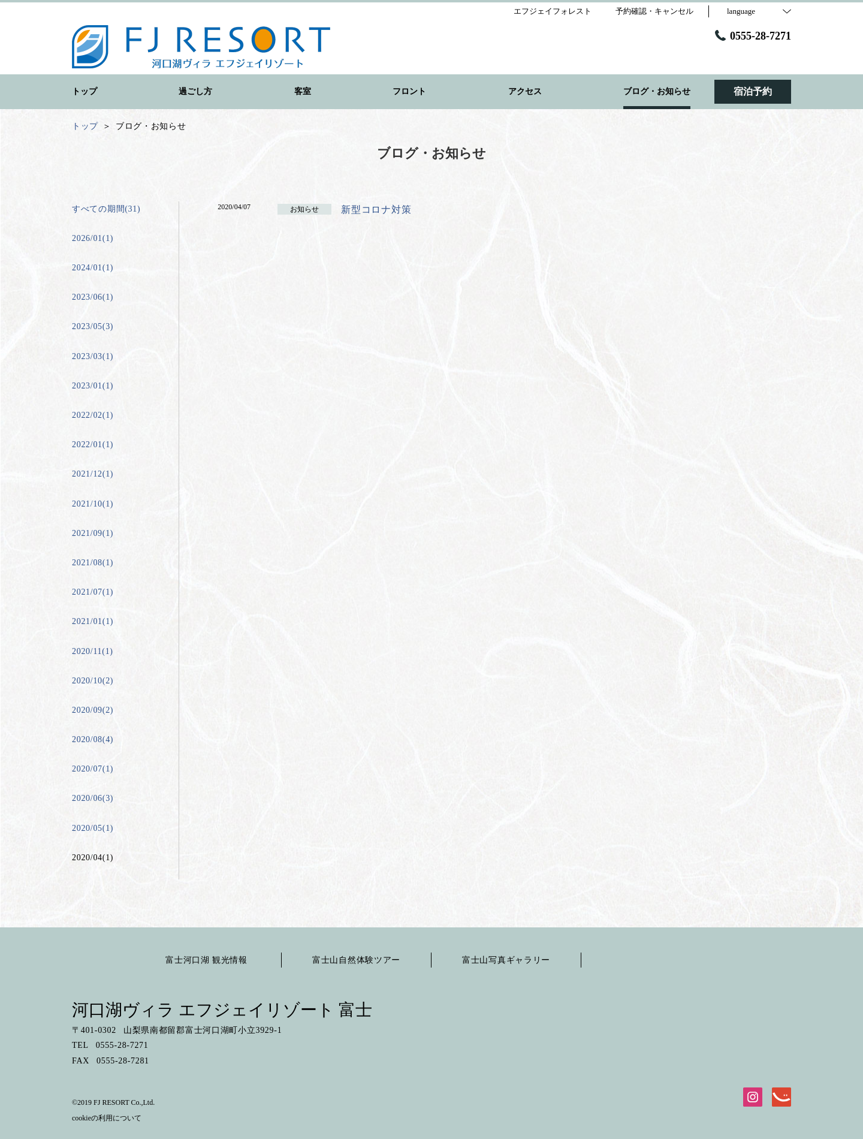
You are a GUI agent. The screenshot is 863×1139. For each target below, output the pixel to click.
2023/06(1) (92, 297)
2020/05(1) (92, 828)
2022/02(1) (92, 415)
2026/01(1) (92, 238)
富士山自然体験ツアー (356, 960)
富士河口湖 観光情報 (206, 960)
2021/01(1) (92, 621)
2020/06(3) (92, 798)
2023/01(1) (92, 385)
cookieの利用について (106, 1118)
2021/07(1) (92, 591)
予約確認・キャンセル (654, 11)
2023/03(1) (92, 356)
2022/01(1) (92, 444)
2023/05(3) (92, 326)
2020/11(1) (92, 651)
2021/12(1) (92, 473)
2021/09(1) (92, 533)
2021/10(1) (92, 503)
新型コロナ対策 (376, 209)
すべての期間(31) (106, 208)
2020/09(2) (92, 710)
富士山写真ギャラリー (506, 960)
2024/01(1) (92, 267)
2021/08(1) (92, 562)
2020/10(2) (92, 680)
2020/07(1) (92, 768)
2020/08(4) (92, 739)
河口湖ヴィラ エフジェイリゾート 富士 (222, 1010)
